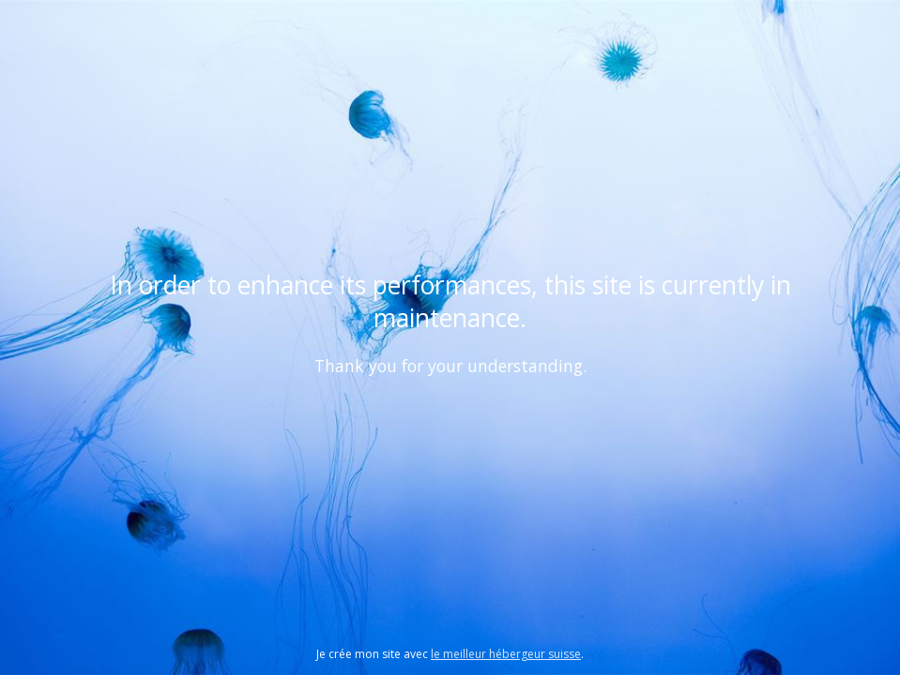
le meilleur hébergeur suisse (506, 654)
